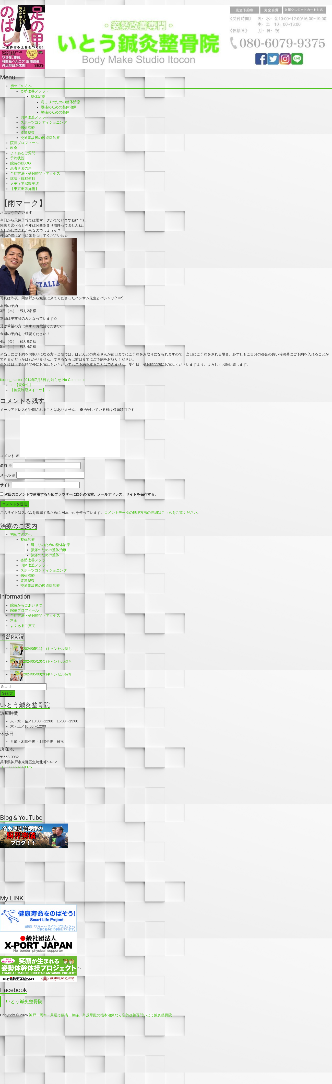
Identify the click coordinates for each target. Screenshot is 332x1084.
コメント (9, 456)
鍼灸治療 (27, 127)
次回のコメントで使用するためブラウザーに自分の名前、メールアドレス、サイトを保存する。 (81, 494)
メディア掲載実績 (24, 184)
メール (7, 475)
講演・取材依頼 (22, 178)
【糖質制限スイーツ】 (30, 390)
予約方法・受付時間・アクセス (35, 173)
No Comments (73, 380)
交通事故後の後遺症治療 (40, 138)
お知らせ (54, 380)
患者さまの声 (21, 168)
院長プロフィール (24, 143)
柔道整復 (27, 132)
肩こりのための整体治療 (60, 102)
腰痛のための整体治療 (59, 107)
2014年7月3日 (34, 380)
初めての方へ (21, 86)
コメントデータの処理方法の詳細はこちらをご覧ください (150, 512)
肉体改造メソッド (34, 117)
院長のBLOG (20, 163)
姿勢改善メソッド (34, 91)
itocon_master (11, 380)
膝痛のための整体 (55, 112)
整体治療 (38, 96)
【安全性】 (21, 385)
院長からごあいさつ (26, 605)
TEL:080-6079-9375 (16, 767)
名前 (6, 465)
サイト (5, 485)
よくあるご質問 (22, 153)
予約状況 (17, 158)
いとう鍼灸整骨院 (24, 1001)
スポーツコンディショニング (43, 122)
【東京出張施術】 (24, 189)
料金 (13, 148)
